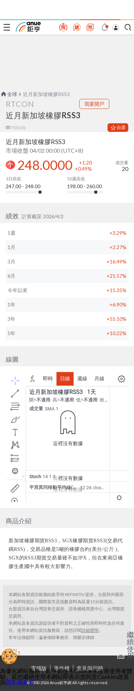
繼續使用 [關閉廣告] (130, 645)
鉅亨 (28, 27)
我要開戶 (94, 104)
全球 (8, 94)
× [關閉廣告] (121, 655)
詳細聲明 (90, 630)
